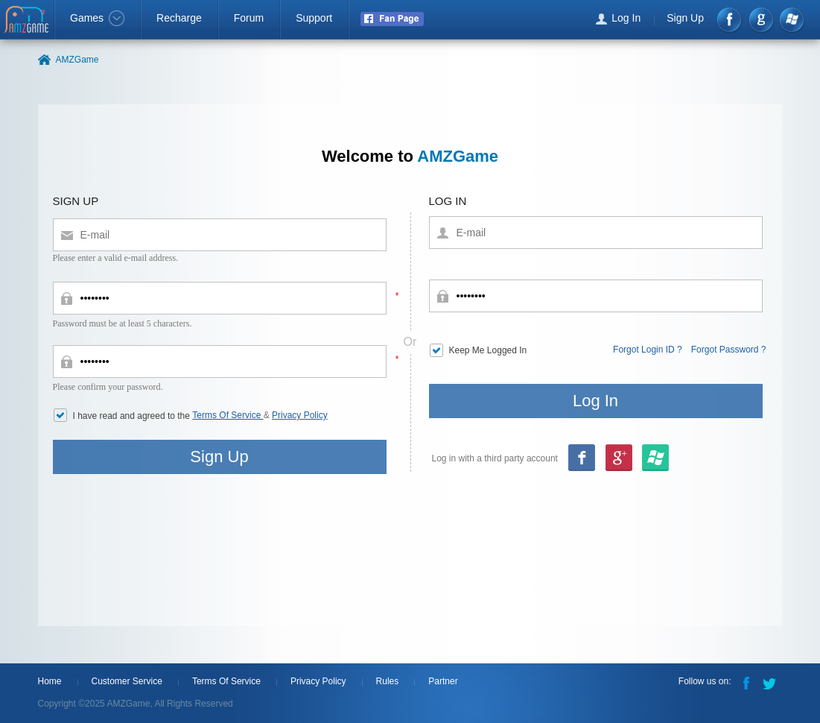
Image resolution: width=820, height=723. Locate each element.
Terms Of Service (227, 415)
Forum (249, 18)
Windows (791, 20)
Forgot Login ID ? (647, 349)
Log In (626, 18)
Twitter (771, 682)
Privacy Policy (300, 415)
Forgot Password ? (728, 349)
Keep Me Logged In (488, 350)
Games (97, 17)
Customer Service (127, 681)
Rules (387, 681)
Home (50, 681)
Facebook (730, 20)
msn (618, 458)
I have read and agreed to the (133, 416)
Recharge (179, 18)
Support (314, 18)
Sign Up (685, 18)
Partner (442, 681)
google (761, 20)
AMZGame (28, 21)
